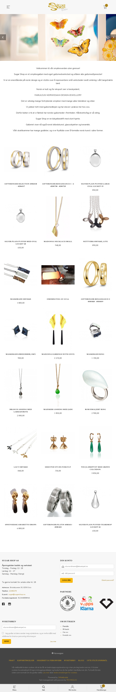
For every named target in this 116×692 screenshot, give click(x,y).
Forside (66, 627)
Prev (3, 37)
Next (113, 37)
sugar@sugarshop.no (16, 595)
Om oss (65, 632)
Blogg (81, 661)
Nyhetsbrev (70, 661)
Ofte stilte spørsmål (97, 661)
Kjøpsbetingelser (25, 661)
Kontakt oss (67, 635)
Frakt (12, 661)
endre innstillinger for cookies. (65, 673)
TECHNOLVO (72, 680)
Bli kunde (66, 629)
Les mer (53, 642)
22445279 (13, 591)
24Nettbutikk (63, 678)
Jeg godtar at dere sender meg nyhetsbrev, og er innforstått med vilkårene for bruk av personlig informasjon (29, 635)
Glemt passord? (108, 581)
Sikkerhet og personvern (49, 661)
